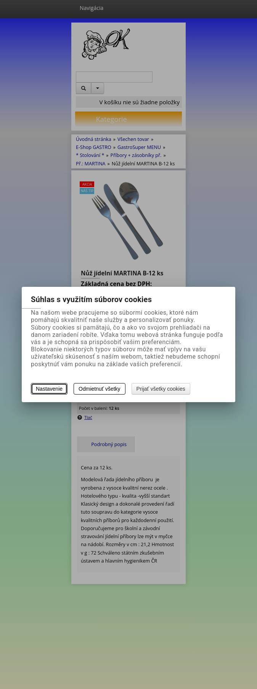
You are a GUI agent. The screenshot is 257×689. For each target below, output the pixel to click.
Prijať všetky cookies (161, 389)
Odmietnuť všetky (99, 389)
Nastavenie (49, 389)
